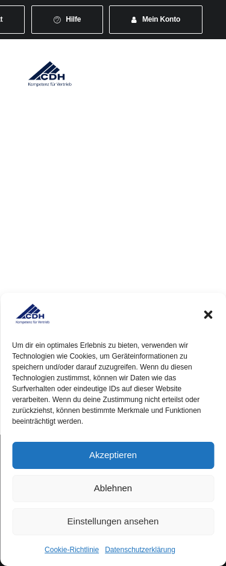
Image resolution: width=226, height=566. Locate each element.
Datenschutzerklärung (140, 550)
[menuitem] (67, 19)
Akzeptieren (113, 455)
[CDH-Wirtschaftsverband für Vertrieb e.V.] (50, 73)
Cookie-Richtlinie (72, 550)
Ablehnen (113, 488)
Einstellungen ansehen (113, 521)
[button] (208, 315)
